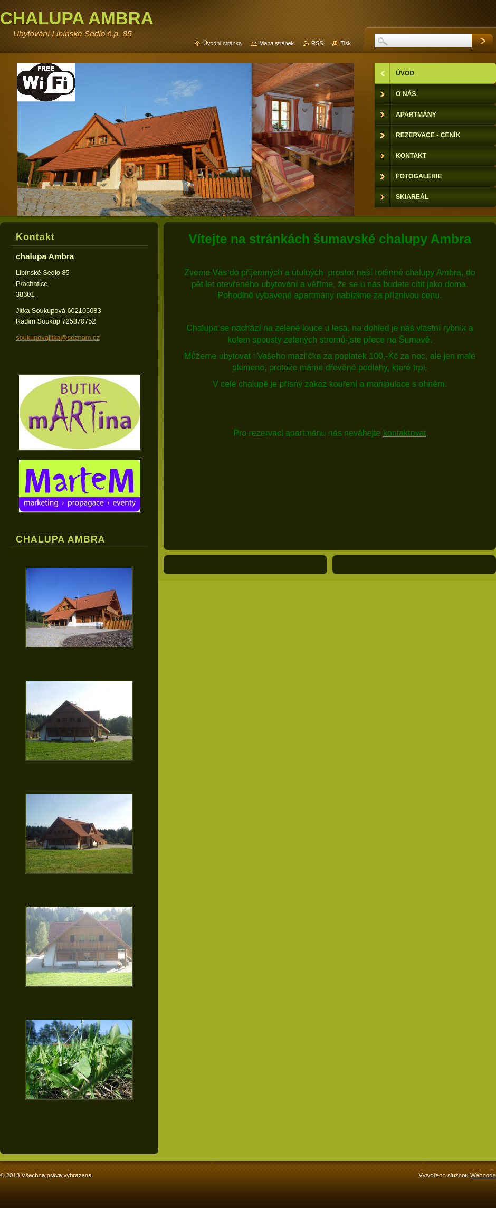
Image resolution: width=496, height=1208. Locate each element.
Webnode (483, 1175)
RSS (317, 43)
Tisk (345, 43)
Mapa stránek (276, 43)
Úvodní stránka (222, 43)
